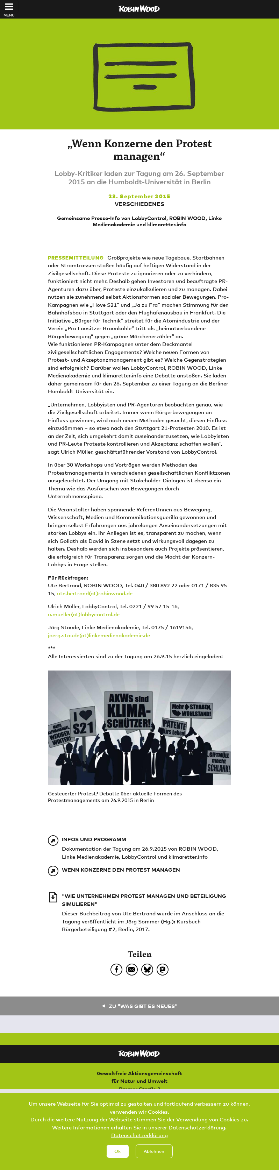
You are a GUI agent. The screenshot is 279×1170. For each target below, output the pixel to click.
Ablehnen (154, 1157)
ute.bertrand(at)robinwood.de (95, 593)
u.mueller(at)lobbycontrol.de (84, 614)
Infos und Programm (94, 839)
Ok (117, 1157)
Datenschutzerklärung (139, 1141)
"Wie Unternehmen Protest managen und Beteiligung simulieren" (144, 900)
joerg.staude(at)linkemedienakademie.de (99, 635)
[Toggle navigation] (9, 6)
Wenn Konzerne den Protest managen (121, 869)
